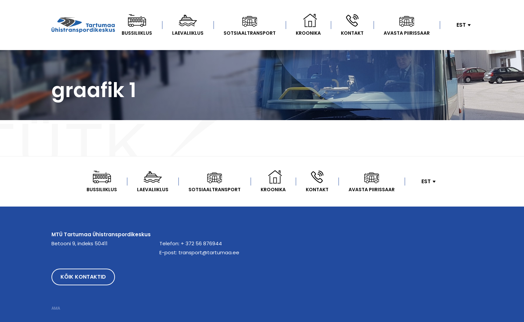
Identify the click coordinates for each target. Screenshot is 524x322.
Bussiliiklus (137, 33)
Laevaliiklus (188, 33)
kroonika (308, 33)
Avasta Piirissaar (407, 33)
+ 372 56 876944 (201, 243)
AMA (55, 308)
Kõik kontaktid (83, 277)
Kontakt (352, 33)
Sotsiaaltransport (250, 33)
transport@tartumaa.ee (208, 252)
